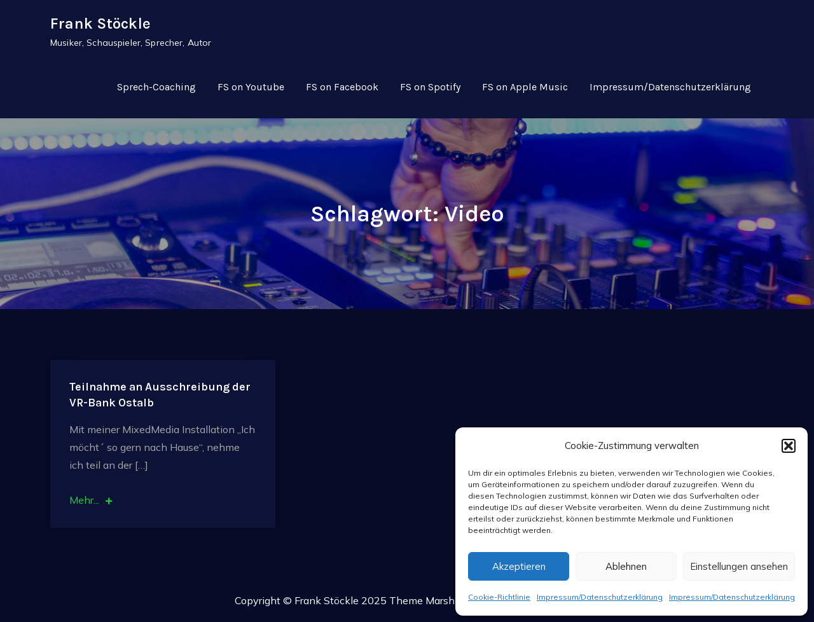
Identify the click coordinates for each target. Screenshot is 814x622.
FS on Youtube (250, 87)
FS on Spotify (430, 87)
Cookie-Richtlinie (499, 597)
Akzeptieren (519, 566)
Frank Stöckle (100, 23)
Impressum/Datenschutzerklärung (600, 597)
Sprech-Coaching (156, 87)
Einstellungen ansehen (739, 566)
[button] (788, 445)
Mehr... (91, 500)
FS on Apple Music (525, 87)
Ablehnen (626, 566)
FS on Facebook (342, 87)
